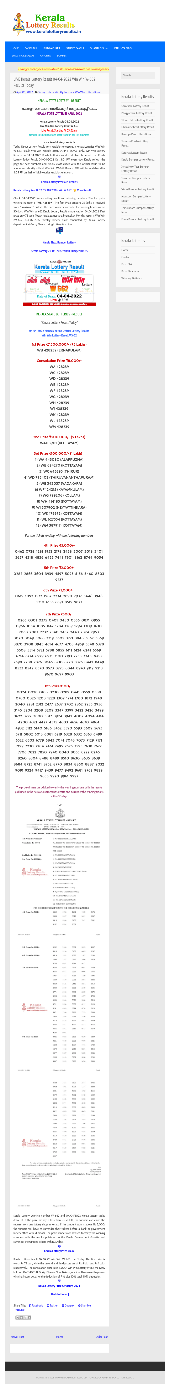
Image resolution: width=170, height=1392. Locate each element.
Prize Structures (130, 271)
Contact (125, 257)
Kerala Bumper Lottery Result (137, 159)
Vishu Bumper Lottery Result (137, 189)
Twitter (52, 1305)
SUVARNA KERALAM (23, 55)
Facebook (36, 1305)
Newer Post (17, 1336)
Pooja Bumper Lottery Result (137, 219)
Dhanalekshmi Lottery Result (137, 127)
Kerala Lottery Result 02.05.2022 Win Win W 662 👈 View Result (52, 190)
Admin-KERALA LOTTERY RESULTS (118, 1377)
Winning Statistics (131, 278)
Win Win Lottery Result (88, 92)
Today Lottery (46, 92)
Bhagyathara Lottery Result (136, 113)
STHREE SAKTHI (75, 48)
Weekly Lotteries (64, 92)
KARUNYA (45, 55)
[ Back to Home (58, 1294)
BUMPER (62, 55)
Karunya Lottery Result (134, 152)
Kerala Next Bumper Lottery (59, 242)
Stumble (84, 1305)
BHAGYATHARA (51, 48)
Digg (20, 1309)
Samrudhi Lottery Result (135, 106)
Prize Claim (127, 264)
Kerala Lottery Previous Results (59, 182)
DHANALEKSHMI (99, 48)
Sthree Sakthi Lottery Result (137, 120)
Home (15, 48)
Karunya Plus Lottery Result (136, 134)
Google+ (68, 1305)
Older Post (102, 1336)
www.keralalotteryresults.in (71, 1377)
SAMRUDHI (31, 48)
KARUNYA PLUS (123, 48)
